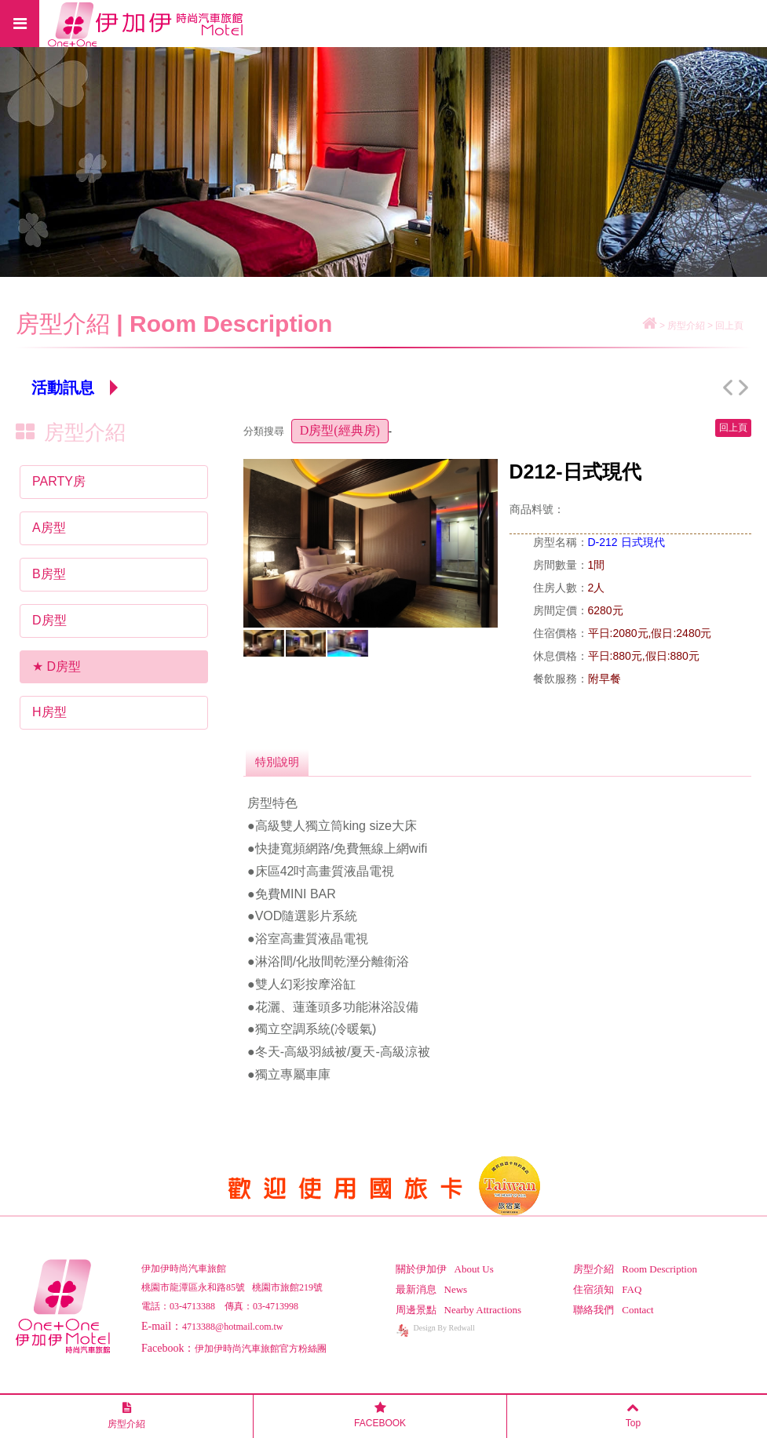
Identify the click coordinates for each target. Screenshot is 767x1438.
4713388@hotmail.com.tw (232, 1326)
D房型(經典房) (340, 430)
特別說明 (277, 761)
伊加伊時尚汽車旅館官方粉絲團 (261, 1348)
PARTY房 (59, 481)
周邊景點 (459, 1310)
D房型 (49, 620)
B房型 (49, 574)
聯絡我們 (613, 1310)
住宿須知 (607, 1289)
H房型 (49, 712)
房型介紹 (635, 1269)
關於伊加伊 (445, 1269)
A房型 (49, 527)
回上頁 (729, 325)
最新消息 (432, 1289)
